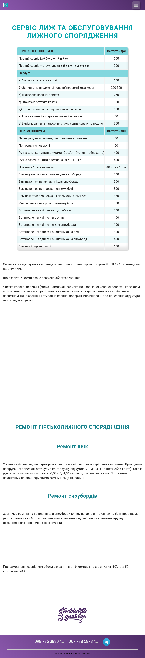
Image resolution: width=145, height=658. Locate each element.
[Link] (6, 5)
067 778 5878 (83, 641)
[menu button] (136, 5)
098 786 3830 (49, 641)
